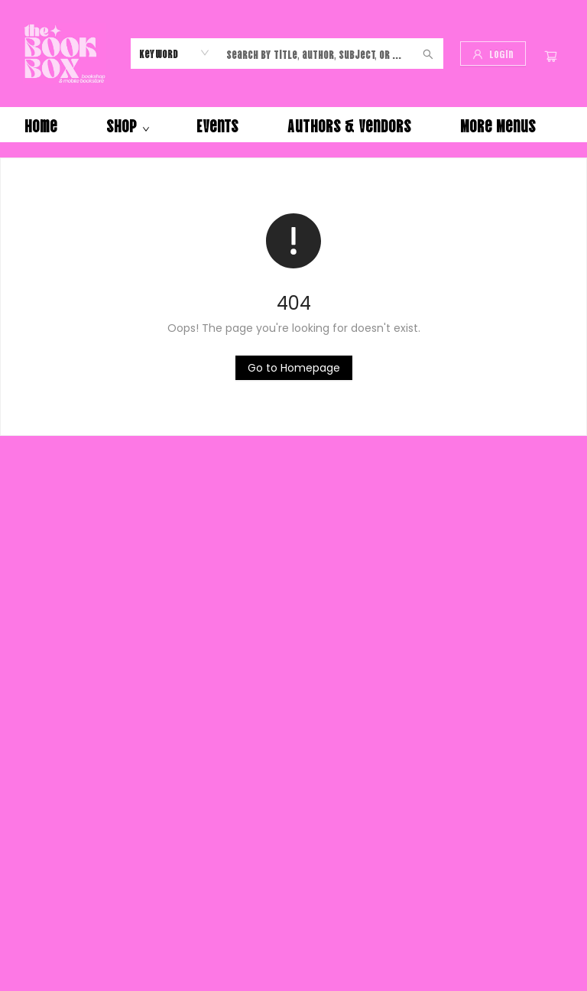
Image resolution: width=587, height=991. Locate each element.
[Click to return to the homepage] (293, 368)
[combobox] (175, 52)
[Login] (493, 53)
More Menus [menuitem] (498, 124)
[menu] (293, 124)
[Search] (428, 53)
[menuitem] (41, 124)
